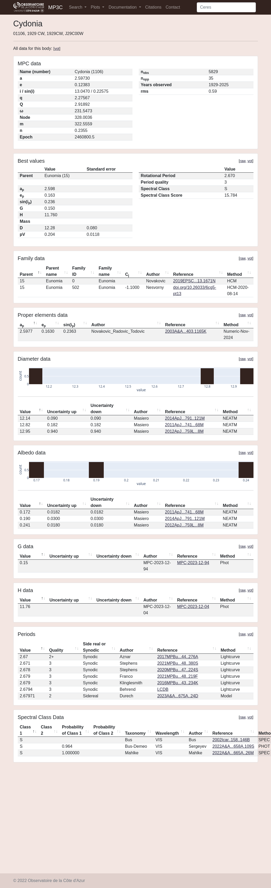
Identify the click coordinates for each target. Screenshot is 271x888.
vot (56, 48)
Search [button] (76, 7)
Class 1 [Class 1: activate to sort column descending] (25, 730)
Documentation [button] (123, 7)
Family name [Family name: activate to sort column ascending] (105, 271)
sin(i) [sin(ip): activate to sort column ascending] (69, 325)
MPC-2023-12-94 (193, 562)
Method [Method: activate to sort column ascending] (234, 274)
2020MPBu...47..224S (177, 670)
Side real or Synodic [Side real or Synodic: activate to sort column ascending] (94, 647)
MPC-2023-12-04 (193, 606)
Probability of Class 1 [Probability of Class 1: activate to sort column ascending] (73, 730)
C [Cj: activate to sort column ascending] (127, 274)
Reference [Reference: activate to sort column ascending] (183, 274)
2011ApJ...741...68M (184, 425)
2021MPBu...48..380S (177, 663)
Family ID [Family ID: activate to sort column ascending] (78, 271)
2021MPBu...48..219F (177, 676)
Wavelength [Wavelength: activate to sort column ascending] (167, 733)
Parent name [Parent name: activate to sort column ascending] (52, 271)
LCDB (163, 689)
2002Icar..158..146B (231, 740)
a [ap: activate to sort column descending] (22, 325)
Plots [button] (96, 7)
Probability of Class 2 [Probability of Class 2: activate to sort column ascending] (104, 730)
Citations (153, 7)
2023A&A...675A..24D (177, 696)
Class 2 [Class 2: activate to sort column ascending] (46, 730)
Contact (173, 7)
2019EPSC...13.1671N (194, 281)
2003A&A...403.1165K (185, 331)
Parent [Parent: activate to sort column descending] (26, 274)
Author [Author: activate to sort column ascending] (153, 274)
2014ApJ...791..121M (185, 418)
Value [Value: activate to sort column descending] (25, 412)
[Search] (226, 7)
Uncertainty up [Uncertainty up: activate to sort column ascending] (62, 412)
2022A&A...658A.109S (233, 746)
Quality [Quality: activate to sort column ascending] (56, 650)
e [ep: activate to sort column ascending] (44, 325)
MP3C (55, 7)
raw (242, 161)
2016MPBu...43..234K (177, 683)
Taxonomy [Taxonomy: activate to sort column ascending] (135, 733)
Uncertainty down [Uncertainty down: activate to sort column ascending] (101, 408)
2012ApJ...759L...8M (184, 431)
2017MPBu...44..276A (177, 657)
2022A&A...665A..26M (233, 753)
